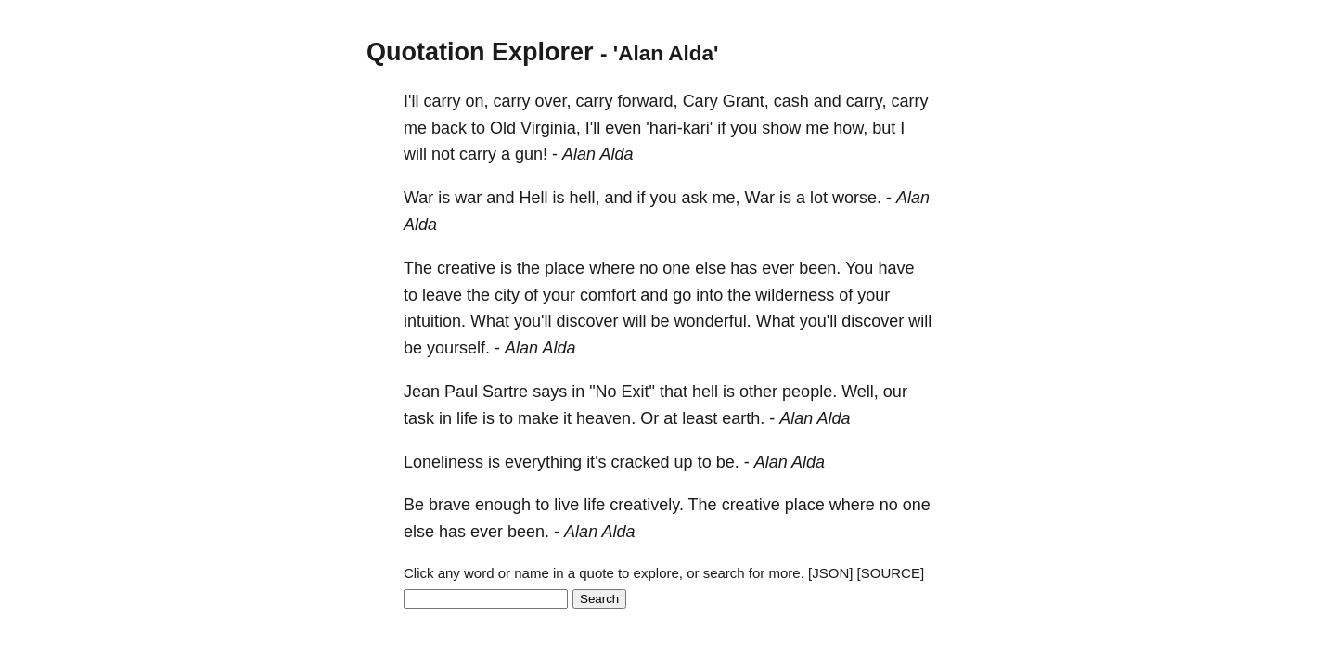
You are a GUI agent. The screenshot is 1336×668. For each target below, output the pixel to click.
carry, (866, 101)
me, (726, 197)
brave (449, 504)
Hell (533, 197)
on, (476, 101)
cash (791, 101)
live (566, 504)
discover (588, 321)
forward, (648, 101)
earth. (743, 418)
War (418, 197)
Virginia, (550, 128)
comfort (608, 295)
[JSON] (830, 573)
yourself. (458, 348)
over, (553, 101)
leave (442, 295)
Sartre (505, 391)
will (415, 154)
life (467, 418)
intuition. (435, 321)
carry (441, 101)
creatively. (647, 504)
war (468, 197)
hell (705, 391)
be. (727, 462)
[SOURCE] (891, 573)
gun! (531, 154)
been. (820, 268)
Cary (700, 101)
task (419, 418)
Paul (461, 391)
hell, (584, 197)
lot (819, 197)
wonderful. (713, 321)
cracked (640, 462)
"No (602, 391)
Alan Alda (597, 154)
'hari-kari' (679, 128)
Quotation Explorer (480, 52)
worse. (856, 197)
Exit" (638, 391)
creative (466, 268)
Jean (422, 391)
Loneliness (443, 462)
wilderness (794, 295)
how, (850, 128)
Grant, (746, 101)
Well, (860, 391)
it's (596, 462)
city (507, 295)
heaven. (606, 418)
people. (809, 391)
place (564, 268)
